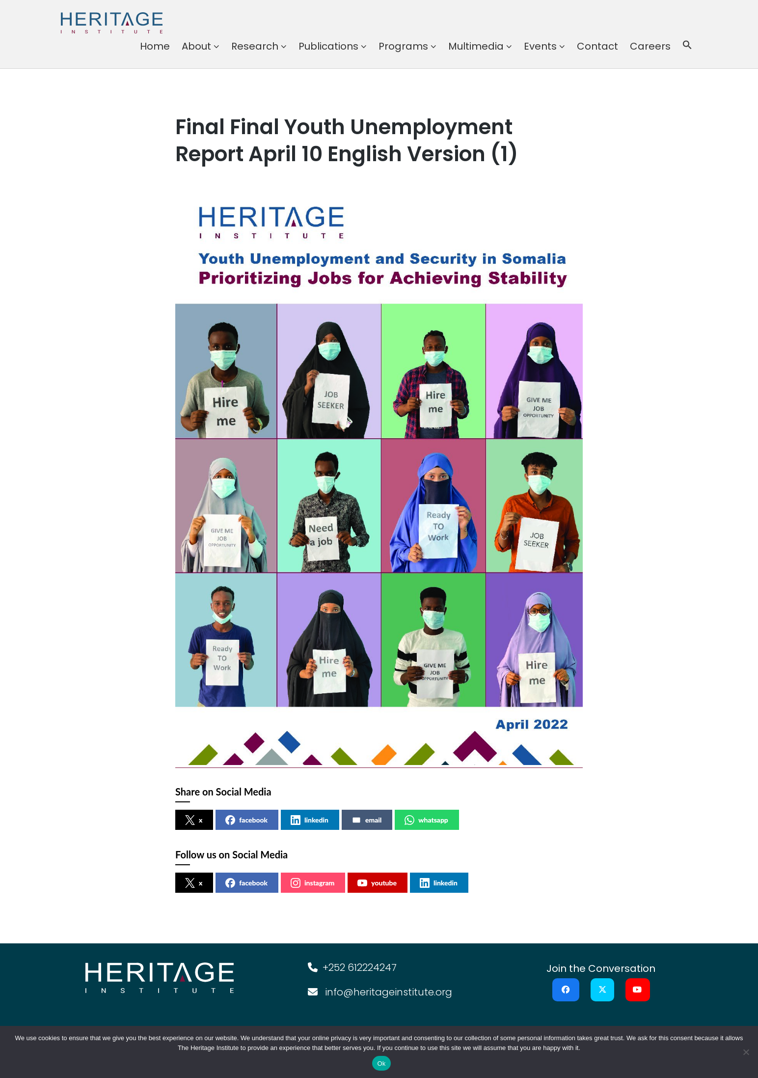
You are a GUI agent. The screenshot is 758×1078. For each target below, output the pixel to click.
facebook (246, 820)
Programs (403, 46)
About (196, 46)
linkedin (309, 820)
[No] (746, 1052)
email (366, 820)
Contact (597, 46)
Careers (650, 46)
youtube (377, 883)
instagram (312, 883)
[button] (687, 46)
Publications (328, 46)
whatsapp (426, 820)
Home (155, 46)
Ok (381, 1063)
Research (254, 46)
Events (540, 46)
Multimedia (476, 46)
